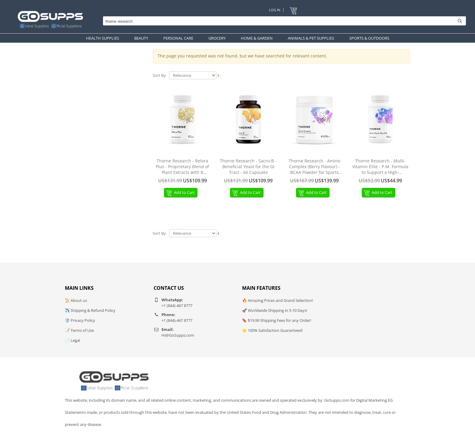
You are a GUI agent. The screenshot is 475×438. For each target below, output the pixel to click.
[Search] (283, 21)
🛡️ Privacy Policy (80, 320)
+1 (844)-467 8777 (176, 305)
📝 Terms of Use (79, 330)
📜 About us (76, 300)
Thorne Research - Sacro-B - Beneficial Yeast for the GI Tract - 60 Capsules (248, 166)
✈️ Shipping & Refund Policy (90, 310)
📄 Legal (72, 340)
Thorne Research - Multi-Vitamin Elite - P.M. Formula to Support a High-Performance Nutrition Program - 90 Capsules (380, 166)
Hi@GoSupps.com (177, 335)
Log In (274, 10)
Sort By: (160, 75)
